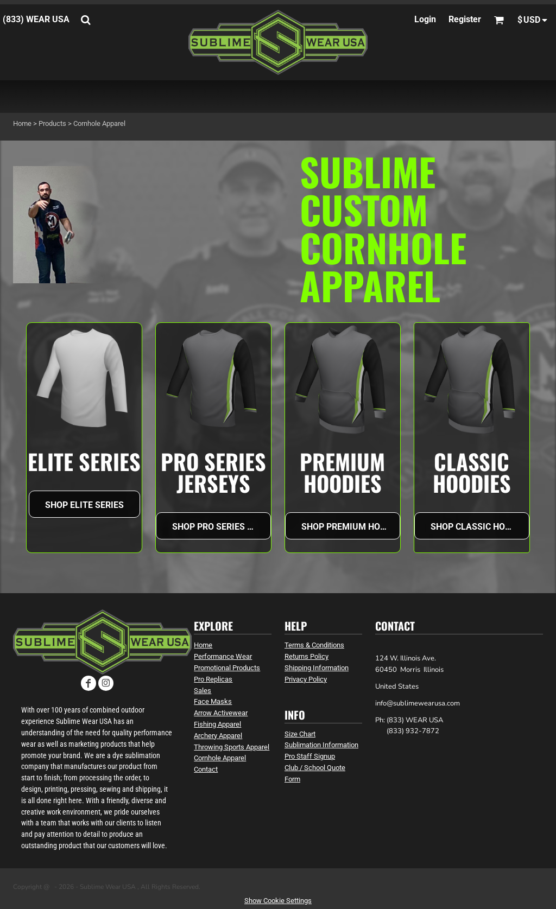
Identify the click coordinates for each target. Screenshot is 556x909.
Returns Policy (306, 656)
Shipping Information (317, 668)
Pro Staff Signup (310, 756)
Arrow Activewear (221, 713)
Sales (202, 690)
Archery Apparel (218, 736)
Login (425, 19)
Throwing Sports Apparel (231, 747)
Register (464, 19)
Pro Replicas (213, 679)
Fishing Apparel (217, 724)
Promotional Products (227, 668)
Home (22, 123)
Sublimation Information (321, 745)
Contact (206, 769)
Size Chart (300, 734)
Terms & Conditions (314, 645)
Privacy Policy (306, 679)
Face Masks (213, 701)
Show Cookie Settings (278, 901)
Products (52, 123)
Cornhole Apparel (220, 758)
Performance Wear (223, 656)
